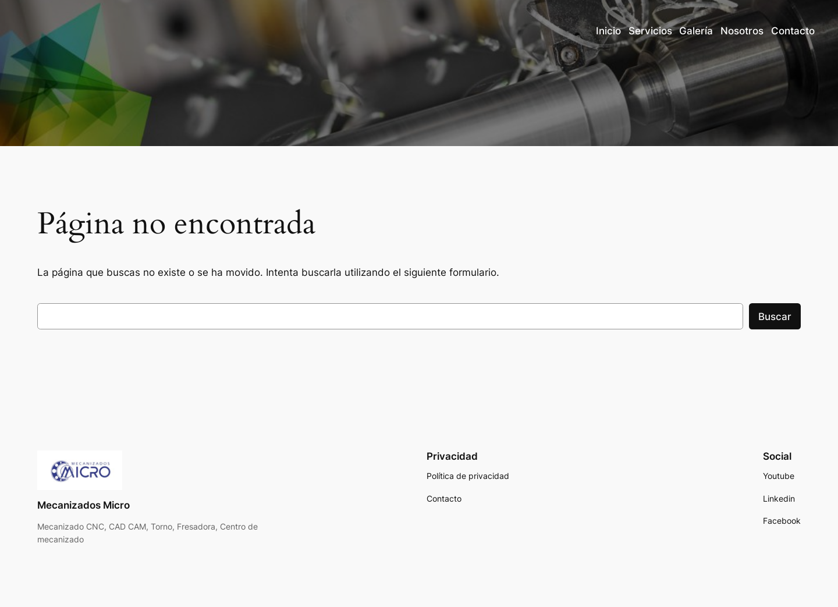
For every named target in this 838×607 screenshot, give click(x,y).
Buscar (774, 316)
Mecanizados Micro (83, 505)
